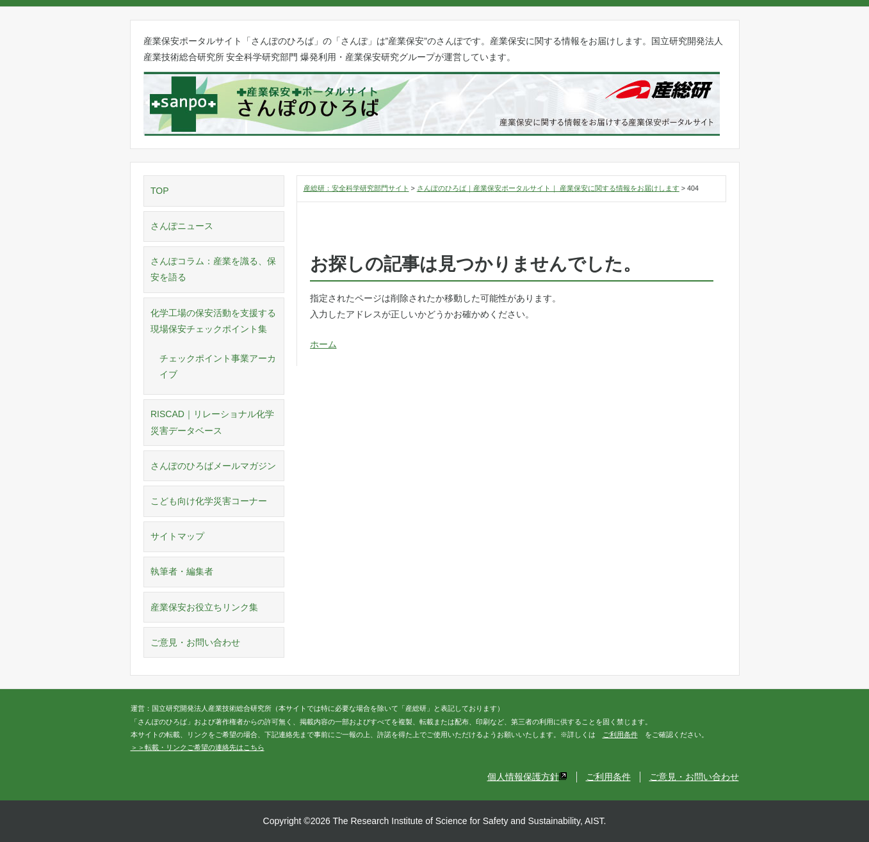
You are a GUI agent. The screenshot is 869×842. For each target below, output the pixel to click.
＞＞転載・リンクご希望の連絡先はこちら (197, 747)
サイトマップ (177, 536)
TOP (159, 191)
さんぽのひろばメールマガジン (213, 466)
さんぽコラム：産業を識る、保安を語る (213, 269)
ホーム (323, 344)
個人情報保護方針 (527, 777)
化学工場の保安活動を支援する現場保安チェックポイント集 (213, 321)
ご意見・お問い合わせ (195, 642)
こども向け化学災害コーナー (208, 501)
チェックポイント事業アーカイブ (217, 366)
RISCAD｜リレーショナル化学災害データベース (212, 422)
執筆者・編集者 (181, 571)
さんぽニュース (181, 226)
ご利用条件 (620, 734)
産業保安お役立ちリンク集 (204, 607)
